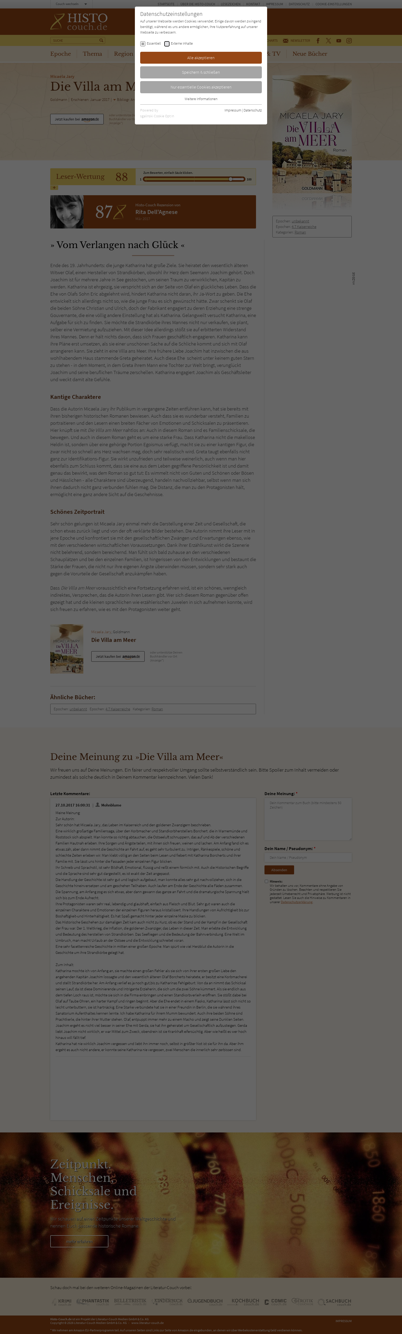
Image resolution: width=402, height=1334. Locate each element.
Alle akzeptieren (201, 57)
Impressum (233, 110)
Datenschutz (253, 110)
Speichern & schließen (201, 72)
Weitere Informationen (201, 98)
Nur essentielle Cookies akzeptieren (201, 87)
